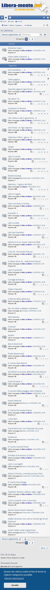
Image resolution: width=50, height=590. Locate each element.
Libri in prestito (15, 270)
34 (41, 113)
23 (44, 75)
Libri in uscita (14, 156)
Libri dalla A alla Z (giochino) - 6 (22, 118)
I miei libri (12, 419)
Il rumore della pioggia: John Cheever (25, 391)
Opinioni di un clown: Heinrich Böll (24, 242)
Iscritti (10, 18)
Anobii (11, 335)
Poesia (11, 166)
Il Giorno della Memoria (19, 298)
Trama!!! (12, 326)
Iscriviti (20, 21)
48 (47, 104)
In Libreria (7, 30)
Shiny (24, 466)
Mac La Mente (27, 50)
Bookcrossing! (14, 175)
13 (44, 218)
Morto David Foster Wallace (21, 510)
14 (47, 218)
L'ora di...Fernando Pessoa (20, 251)
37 (47, 152)
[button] (32, 39)
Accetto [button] (15, 585)
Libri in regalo (14, 194)
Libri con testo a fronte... (19, 203)
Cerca (4, 21)
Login (12, 21)
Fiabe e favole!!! (15, 289)
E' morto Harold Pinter (18, 446)
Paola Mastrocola (16, 353)
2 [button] (29, 39)
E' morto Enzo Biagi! (17, 482)
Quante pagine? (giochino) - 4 (21, 89)
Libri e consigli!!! (15, 464)
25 (47, 123)
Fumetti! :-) (13, 213)
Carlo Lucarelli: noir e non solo (22, 500)
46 (41, 104)
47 (44, 104)
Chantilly (25, 311)
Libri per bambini (16, 232)
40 (44, 84)
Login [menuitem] (44, 18)
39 (41, 84)
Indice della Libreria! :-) (18, 56)
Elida (23, 431)
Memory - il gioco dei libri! (20, 184)
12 (47, 133)
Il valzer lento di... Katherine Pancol (24, 261)
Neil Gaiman (13, 317)
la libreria (12, 437)
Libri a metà (13, 222)
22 (41, 75)
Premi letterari (14, 400)
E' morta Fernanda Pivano (20, 410)
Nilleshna (25, 403)
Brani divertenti (15, 344)
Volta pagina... (14, 79)
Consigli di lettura (16, 279)
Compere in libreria (17, 108)
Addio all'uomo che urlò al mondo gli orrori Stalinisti (28, 520)
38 (39, 84)
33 (39, 113)
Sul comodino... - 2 (16, 70)
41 (47, 84)
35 (44, 113)
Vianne (24, 187)
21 (39, 75)
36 (47, 113)
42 (47, 171)
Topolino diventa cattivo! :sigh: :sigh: (24, 491)
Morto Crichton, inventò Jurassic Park (25, 473)
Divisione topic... (15, 48)
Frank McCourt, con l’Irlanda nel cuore (25, 428)
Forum (6, 18)
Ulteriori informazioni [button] (14, 578)
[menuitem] (47, 25)
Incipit (11, 146)
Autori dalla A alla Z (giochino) (21, 530)
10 (41, 133)
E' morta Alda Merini (17, 363)
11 (44, 133)
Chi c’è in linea (8, 554)
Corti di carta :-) (15, 381)
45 (39, 104)
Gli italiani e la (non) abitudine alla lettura (27, 371)
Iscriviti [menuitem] (48, 18)
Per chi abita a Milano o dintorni (23, 308)
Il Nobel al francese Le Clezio (21, 455)
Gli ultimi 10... (14, 98)
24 (47, 75)
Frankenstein (26, 178)
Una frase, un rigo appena (20, 127)
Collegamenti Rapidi (2, 18)
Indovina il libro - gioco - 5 (20, 137)
